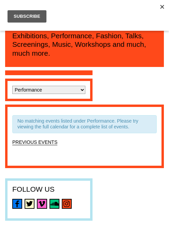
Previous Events (34, 142)
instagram (66, 204)
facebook (17, 204)
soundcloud (54, 204)
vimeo (42, 204)
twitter (29, 204)
